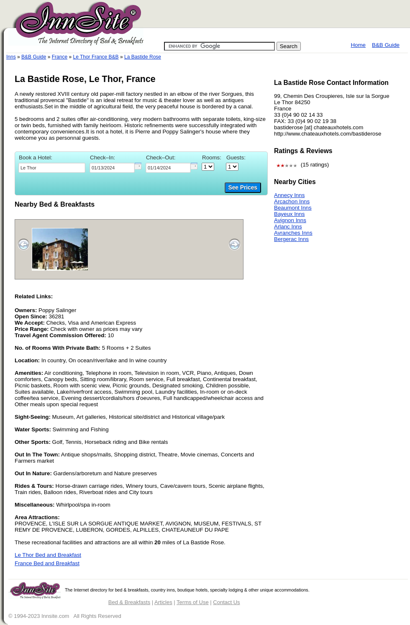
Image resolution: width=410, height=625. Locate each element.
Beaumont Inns (293, 208)
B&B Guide (386, 45)
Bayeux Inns (289, 214)
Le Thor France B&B (95, 57)
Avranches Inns (293, 233)
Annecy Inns (289, 195)
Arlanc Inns (288, 226)
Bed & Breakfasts (129, 602)
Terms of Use (193, 602)
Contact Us (226, 602)
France (59, 57)
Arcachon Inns (292, 201)
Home (358, 45)
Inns (11, 57)
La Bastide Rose (142, 57)
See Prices (242, 187)
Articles (163, 602)
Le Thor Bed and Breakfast (48, 555)
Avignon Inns (290, 220)
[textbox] (51, 168)
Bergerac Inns (291, 239)
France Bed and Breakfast (47, 563)
